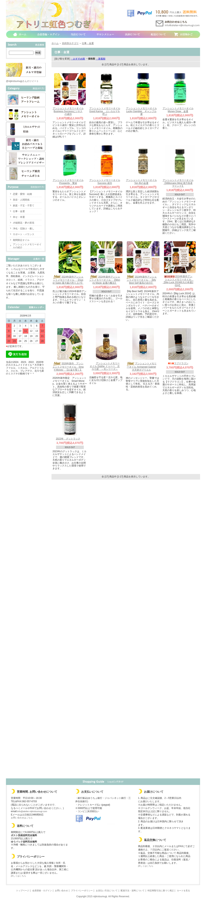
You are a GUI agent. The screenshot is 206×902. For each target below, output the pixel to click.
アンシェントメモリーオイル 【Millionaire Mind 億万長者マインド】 (178, 183)
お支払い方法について (107, 890)
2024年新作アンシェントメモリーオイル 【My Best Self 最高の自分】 (141, 279)
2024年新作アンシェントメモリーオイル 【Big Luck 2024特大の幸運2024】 (178, 281)
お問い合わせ (61, 890)
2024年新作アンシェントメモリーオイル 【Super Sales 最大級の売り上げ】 (68, 279)
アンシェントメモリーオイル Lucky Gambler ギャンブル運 (141, 111)
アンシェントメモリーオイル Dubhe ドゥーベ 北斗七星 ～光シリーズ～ (104, 366)
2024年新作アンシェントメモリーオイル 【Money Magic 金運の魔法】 (104, 279)
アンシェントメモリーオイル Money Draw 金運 (178, 110)
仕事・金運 (19, 211)
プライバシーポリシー (82, 890)
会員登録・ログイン (42, 890)
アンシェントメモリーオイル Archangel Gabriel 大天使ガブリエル (141, 366)
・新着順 (100, 58)
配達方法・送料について (133, 890)
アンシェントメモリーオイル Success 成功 (104, 182)
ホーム (55, 43)
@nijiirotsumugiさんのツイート (22, 81)
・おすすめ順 (78, 58)
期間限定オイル (21, 240)
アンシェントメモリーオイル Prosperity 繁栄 (68, 182)
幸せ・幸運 (19, 217)
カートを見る (183, 890)
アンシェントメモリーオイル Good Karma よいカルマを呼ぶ (104, 111)
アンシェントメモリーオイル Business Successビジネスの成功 (68, 111)
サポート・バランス (23, 234)
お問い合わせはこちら (22, 817)
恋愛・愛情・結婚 (22, 194)
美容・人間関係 (21, 199)
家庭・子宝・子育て (23, 205)
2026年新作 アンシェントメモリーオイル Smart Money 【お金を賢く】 (68, 366)
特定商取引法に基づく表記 (161, 890)
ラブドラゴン (178, 363)
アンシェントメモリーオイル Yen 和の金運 (141, 182)
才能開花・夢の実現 (23, 222)
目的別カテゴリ (70, 43)
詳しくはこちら (18, 876)
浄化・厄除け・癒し (23, 228)
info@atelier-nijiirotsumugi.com (32, 811)
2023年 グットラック (68, 438)
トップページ (22, 890)
